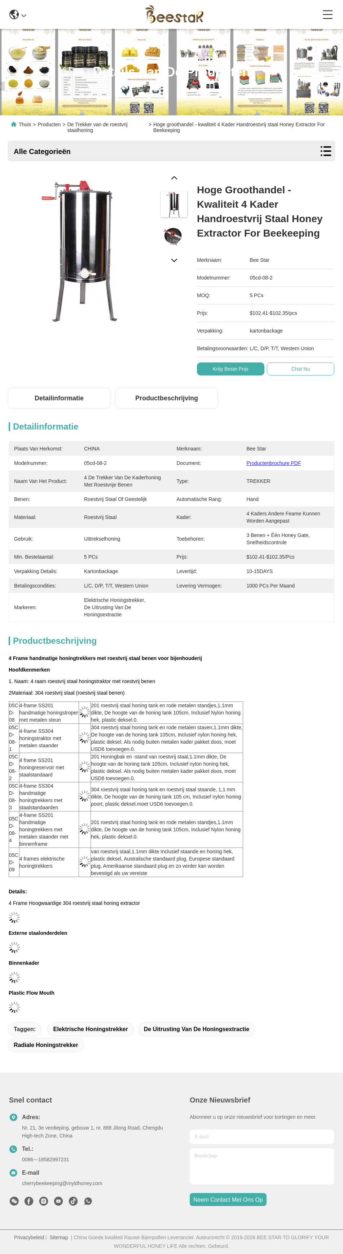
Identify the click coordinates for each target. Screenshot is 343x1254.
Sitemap (59, 1237)
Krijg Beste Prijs (231, 368)
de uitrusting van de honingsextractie (197, 1029)
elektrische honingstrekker (90, 1029)
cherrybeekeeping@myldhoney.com (62, 1183)
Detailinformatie (59, 398)
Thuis (25, 124)
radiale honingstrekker (46, 1045)
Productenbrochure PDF (274, 463)
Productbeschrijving (166, 398)
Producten (49, 124)
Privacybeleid (29, 1237)
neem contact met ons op (228, 1200)
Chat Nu (300, 369)
